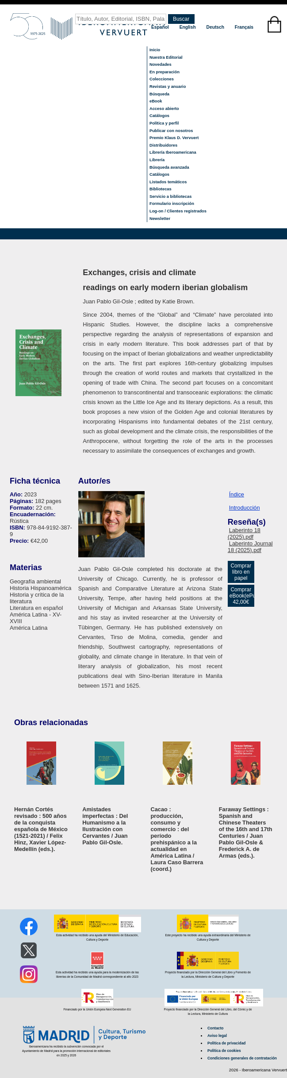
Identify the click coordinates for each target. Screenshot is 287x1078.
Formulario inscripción (171, 203)
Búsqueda (159, 94)
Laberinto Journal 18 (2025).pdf (250, 546)
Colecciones (161, 79)
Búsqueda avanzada (169, 167)
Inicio (154, 50)
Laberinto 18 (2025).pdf (244, 533)
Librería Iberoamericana (172, 152)
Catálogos (159, 115)
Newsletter (159, 218)
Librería (157, 160)
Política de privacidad (226, 1043)
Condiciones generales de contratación (242, 1058)
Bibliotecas (160, 189)
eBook (155, 101)
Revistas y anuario (167, 86)
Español (160, 27)
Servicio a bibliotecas (170, 196)
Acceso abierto (164, 108)
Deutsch (216, 27)
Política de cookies (224, 1050)
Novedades (160, 64)
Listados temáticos (168, 182)
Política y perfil (164, 123)
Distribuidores (163, 145)
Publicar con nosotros (171, 131)
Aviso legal (217, 1035)
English (188, 27)
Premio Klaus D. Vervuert (174, 138)
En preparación (164, 72)
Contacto (215, 1028)
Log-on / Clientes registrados (178, 211)
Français (244, 27)
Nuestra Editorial (166, 57)
